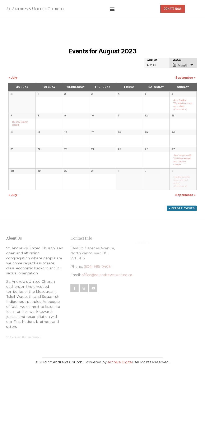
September (185, 78)
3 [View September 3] (172, 215)
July (12, 78)
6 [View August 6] (172, 93)
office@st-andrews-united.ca (107, 328)
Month (180, 65)
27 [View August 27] (173, 184)
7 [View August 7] (11, 124)
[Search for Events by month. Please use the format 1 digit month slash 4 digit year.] (156, 65)
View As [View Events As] (177, 60)
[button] (112, 9)
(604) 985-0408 (97, 319)
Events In (152, 60)
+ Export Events (182, 261)
